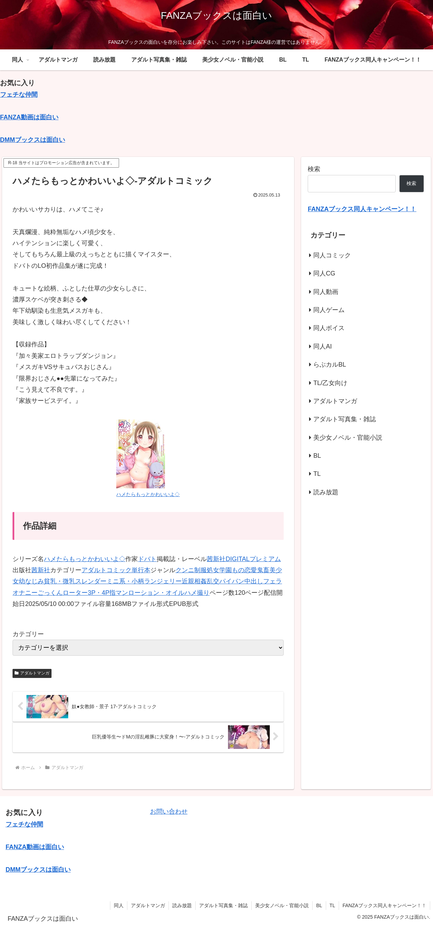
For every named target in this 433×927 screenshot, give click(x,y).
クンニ (184, 570)
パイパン (231, 581)
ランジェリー (163, 581)
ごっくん (50, 592)
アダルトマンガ (32, 673)
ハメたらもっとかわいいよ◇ (84, 559)
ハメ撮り (197, 592)
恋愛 (250, 570)
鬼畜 (263, 570)
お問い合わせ (169, 811)
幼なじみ (31, 581)
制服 (200, 570)
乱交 (213, 581)
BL (319, 905)
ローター (75, 592)
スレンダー (91, 581)
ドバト (147, 559)
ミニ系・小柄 (125, 581)
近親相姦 (194, 581)
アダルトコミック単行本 (115, 570)
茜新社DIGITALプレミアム (244, 559)
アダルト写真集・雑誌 (223, 905)
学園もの (231, 570)
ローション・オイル (156, 592)
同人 (119, 905)
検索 (314, 169)
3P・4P (98, 592)
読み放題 (182, 905)
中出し (253, 581)
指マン (118, 592)
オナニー (25, 592)
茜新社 (40, 570)
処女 (213, 570)
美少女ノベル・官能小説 (282, 905)
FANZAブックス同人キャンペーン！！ (384, 905)
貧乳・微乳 (59, 581)
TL (332, 905)
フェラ (272, 581)
